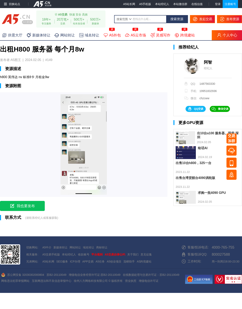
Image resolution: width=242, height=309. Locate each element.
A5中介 (46, 247)
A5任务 (100, 261)
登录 (218, 4)
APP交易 (88, 261)
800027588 (221, 254)
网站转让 (75, 247)
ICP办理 (75, 261)
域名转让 (88, 247)
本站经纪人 (162, 4)
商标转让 (101, 247)
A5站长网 (129, 4)
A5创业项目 (114, 261)
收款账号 (83, 254)
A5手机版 (145, 4)
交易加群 (231, 138)
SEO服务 (62, 261)
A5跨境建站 (144, 261)
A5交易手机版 (51, 254)
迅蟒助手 (129, 261)
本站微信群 (180, 4)
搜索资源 (176, 19)
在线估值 (197, 4)
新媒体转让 (60, 247)
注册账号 (230, 4)
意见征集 (146, 254)
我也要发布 (26, 206)
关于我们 (133, 254)
